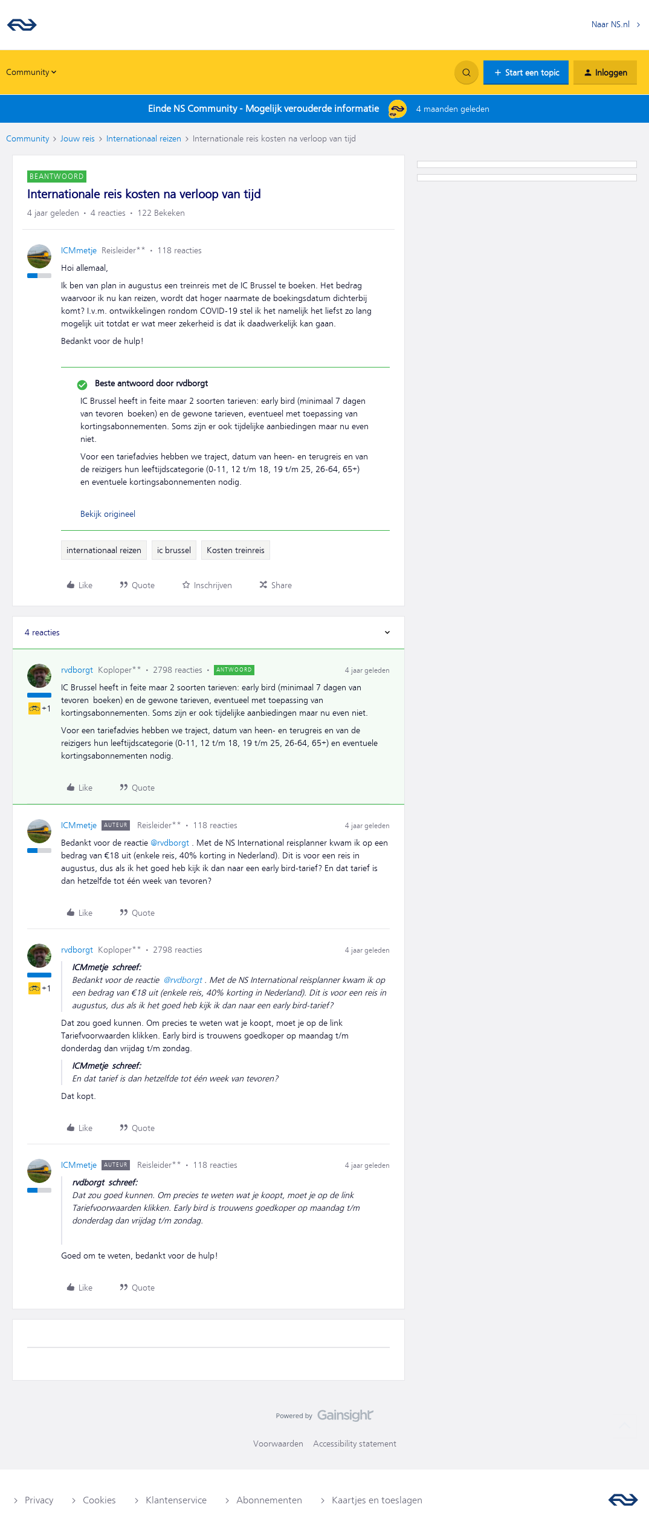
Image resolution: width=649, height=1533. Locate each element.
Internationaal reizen (143, 138)
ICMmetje (79, 250)
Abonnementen (269, 1500)
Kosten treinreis (236, 550)
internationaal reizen (103, 550)
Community (27, 138)
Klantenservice (176, 1500)
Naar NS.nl (611, 24)
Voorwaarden (278, 1443)
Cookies (99, 1500)
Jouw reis (77, 138)
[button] (526, 72)
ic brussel (174, 550)
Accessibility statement (354, 1443)
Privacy (39, 1500)
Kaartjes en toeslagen (377, 1500)
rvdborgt (77, 670)
